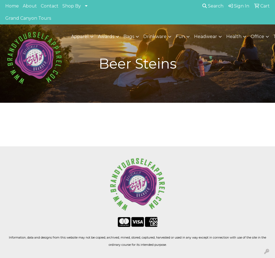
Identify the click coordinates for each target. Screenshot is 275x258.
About (30, 6)
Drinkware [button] (155, 36)
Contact (49, 6)
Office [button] (257, 36)
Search (212, 6)
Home (12, 6)
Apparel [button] (80, 36)
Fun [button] (180, 36)
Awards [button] (106, 36)
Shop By (71, 6)
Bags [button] (128, 36)
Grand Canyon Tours (28, 18)
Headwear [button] (205, 36)
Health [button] (233, 36)
